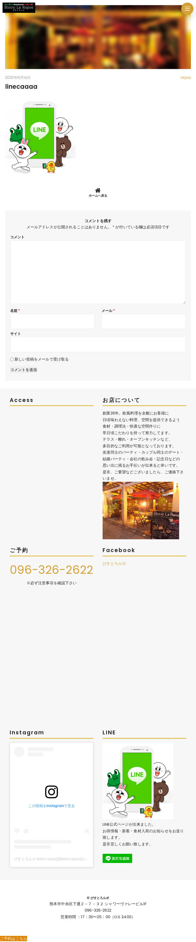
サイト (15, 333)
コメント (17, 237)
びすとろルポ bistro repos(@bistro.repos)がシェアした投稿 (62, 859)
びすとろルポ (114, 563)
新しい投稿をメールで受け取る (42, 359)
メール (108, 310)
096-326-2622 (51, 570)
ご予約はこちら (13, 938)
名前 (15, 310)
